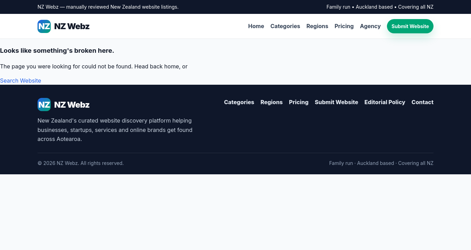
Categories (285, 26)
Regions (317, 26)
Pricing (344, 26)
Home (256, 26)
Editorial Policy (384, 102)
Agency (370, 26)
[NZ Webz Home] (118, 104)
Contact (422, 102)
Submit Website (410, 26)
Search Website (20, 80)
